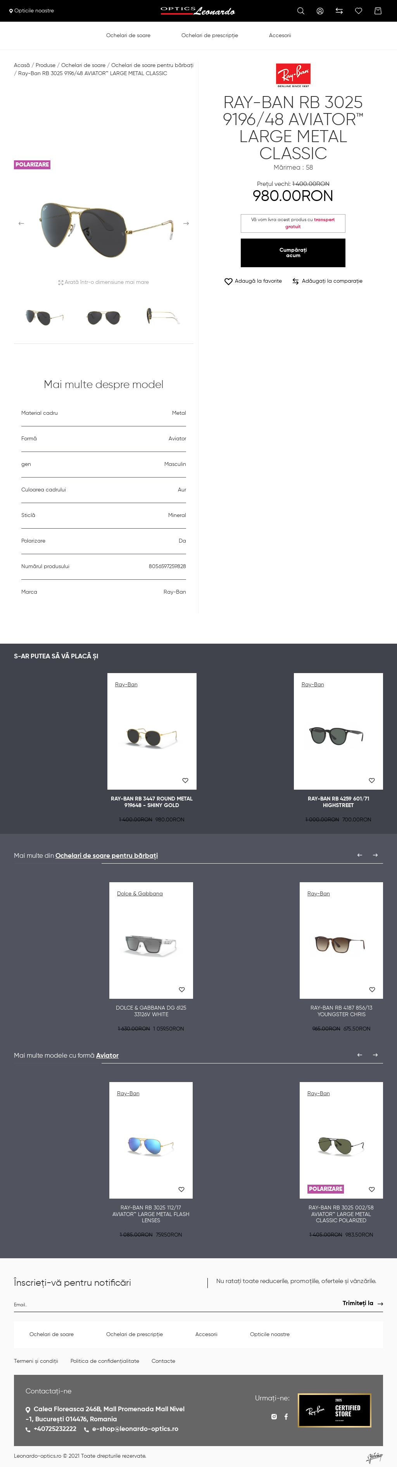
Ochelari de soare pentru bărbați (152, 65)
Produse (45, 65)
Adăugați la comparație (327, 281)
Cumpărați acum (293, 252)
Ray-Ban (126, 684)
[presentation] (360, 855)
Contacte (163, 1361)
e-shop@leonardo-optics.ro (135, 1429)
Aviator (107, 1056)
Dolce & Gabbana (140, 894)
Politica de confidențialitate (105, 1361)
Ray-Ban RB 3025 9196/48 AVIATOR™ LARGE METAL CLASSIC (92, 73)
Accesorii (280, 35)
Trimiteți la (358, 1303)
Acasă (22, 65)
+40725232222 (55, 1429)
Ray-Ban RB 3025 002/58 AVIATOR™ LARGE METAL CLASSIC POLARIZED (341, 1214)
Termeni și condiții (36, 1361)
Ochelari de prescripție (209, 35)
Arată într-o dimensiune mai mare (104, 282)
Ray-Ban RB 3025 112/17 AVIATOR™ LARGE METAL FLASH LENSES (151, 1214)
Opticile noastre (31, 11)
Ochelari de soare (128, 35)
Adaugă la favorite (253, 281)
